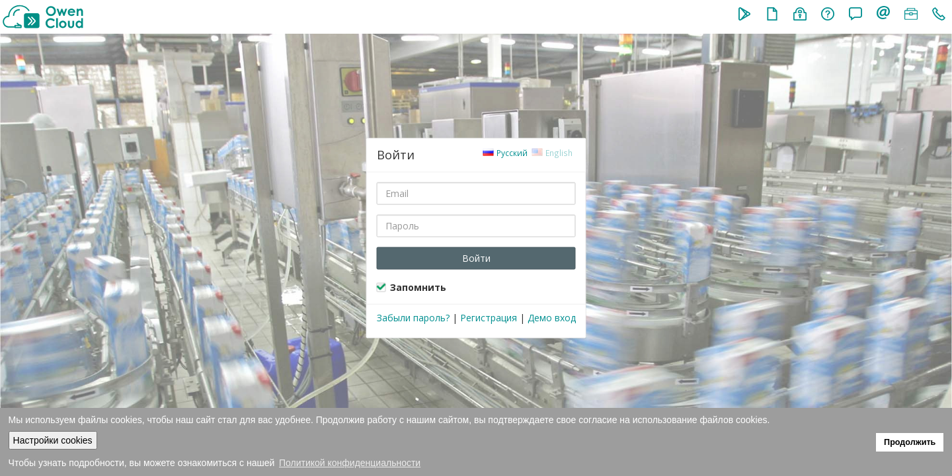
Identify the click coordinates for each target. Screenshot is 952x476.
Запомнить (418, 286)
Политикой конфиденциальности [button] (349, 462)
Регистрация (488, 317)
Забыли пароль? (413, 317)
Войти (476, 257)
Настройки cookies (53, 440)
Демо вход (552, 317)
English (553, 152)
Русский (506, 152)
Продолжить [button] (909, 442)
